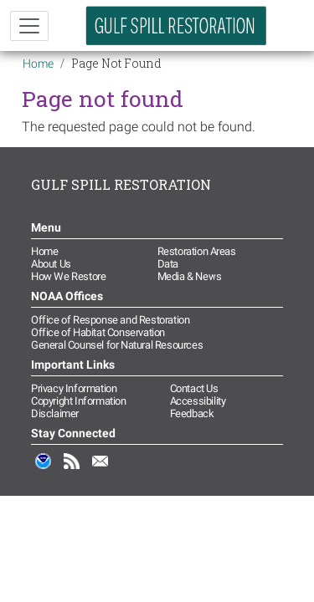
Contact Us (194, 388)
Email (100, 470)
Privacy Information (73, 388)
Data (167, 264)
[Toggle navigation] (29, 26)
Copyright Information (78, 401)
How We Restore (68, 276)
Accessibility (198, 401)
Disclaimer (55, 413)
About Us (51, 264)
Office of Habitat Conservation (98, 332)
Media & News (189, 276)
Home (38, 63)
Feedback (192, 413)
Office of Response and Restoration (110, 320)
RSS (72, 470)
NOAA (43, 470)
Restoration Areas (196, 251)
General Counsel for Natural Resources (117, 345)
